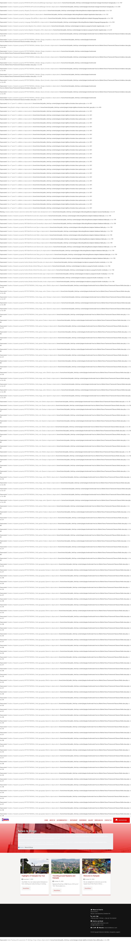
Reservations (122, 820)
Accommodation (62, 820)
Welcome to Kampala (91, 876)
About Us (52, 820)
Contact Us (108, 820)
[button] (67, 820)
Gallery (90, 820)
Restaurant (73, 820)
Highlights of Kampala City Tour (33, 876)
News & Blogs (99, 820)
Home (46, 820)
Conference (82, 820)
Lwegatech (118, 932)
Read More (26, 888)
